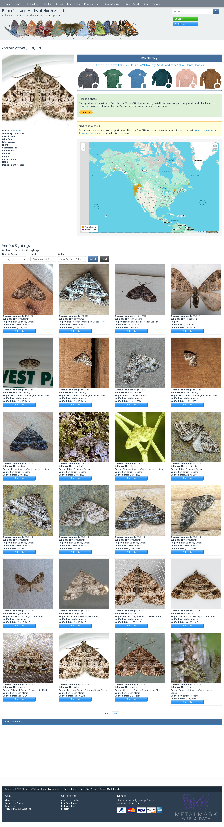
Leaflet (187, 232)
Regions (59, 4)
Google (201, 232)
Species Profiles (113, 4)
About (18, 4)
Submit (93, 259)
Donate (156, 4)
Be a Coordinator (69, 803)
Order (61, 254)
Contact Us (104, 789)
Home (7, 4)
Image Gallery (73, 4)
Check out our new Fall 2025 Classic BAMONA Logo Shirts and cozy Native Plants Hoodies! (149, 65)
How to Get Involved (70, 800)
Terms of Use (54, 789)
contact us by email (204, 130)
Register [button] (179, 24)
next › (115, 713)
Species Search (132, 4)
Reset (104, 259)
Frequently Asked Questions (18, 808)
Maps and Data (92, 4)
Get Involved (33, 4)
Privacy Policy (70, 789)
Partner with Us (68, 806)
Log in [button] (178, 18)
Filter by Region (10, 254)
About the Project (13, 800)
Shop (146, 4)
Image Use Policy (88, 789)
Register (65, 808)
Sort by (34, 254)
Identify (47, 4)
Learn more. (135, 803)
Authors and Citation (14, 803)
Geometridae (16, 130)
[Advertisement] (112, 747)
